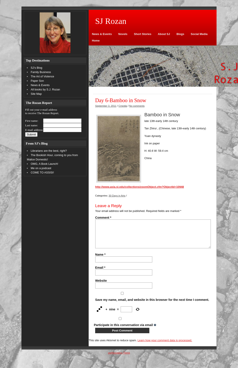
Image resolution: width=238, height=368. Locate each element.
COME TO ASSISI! (42, 172)
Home (96, 40)
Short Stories (142, 34)
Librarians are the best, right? (49, 150)
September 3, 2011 (105, 106)
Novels (122, 34)
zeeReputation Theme (119, 358)
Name (100, 259)
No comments (137, 106)
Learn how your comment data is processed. (164, 345)
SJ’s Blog (36, 67)
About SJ (164, 34)
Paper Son (37, 80)
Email (100, 273)
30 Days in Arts (117, 195)
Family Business (41, 72)
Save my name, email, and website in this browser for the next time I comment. (152, 305)
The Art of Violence (42, 76)
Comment (103, 217)
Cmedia (123, 106)
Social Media (199, 34)
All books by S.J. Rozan (45, 89)
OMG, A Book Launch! (44, 163)
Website (101, 286)
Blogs (180, 34)
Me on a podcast (41, 168)
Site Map (36, 93)
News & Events (102, 34)
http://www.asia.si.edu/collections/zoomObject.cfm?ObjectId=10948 (139, 186)
